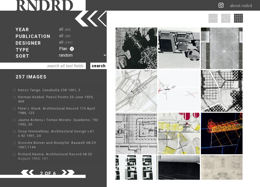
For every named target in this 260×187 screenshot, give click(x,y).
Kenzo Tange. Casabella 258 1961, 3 (49, 90)
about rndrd (241, 5)
